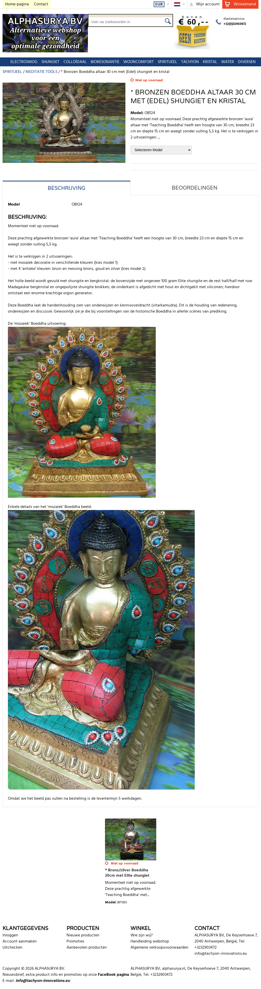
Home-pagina (17, 4)
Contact (41, 4)
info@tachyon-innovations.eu (220, 953)
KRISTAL (207, 62)
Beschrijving (66, 188)
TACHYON (187, 62)
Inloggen (10, 935)
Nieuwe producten (83, 935)
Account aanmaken (20, 941)
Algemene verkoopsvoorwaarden (159, 947)
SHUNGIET (48, 62)
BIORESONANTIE (102, 62)
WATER (225, 62)
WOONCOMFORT (136, 62)
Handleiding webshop (149, 941)
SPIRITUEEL (165, 62)
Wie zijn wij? (141, 935)
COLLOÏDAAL (72, 62)
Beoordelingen (194, 188)
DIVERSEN (244, 62)
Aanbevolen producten (87, 947)
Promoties (75, 941)
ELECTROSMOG (21, 62)
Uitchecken (12, 947)
